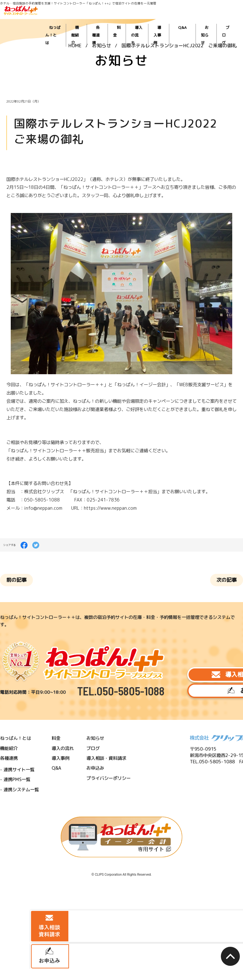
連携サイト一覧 (22, 652)
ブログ (225, 19)
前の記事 (24, 509)
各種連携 (125, 19)
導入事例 (177, 19)
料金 (140, 19)
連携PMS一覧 (20, 659)
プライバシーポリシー (91, 658)
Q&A (192, 19)
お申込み (197, 590)
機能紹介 (107, 19)
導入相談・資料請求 (197, 570)
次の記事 (219, 509)
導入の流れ (157, 19)
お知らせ (208, 19)
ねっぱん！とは (85, 19)
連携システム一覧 (24, 667)
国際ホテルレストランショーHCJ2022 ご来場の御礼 (179, 36)
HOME (75, 36)
